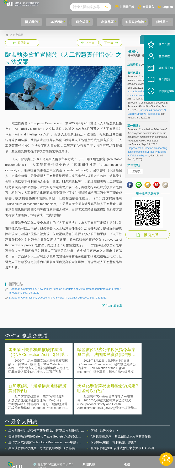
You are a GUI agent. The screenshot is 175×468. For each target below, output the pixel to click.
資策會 (130, 433)
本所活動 (48, 22)
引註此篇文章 (114, 305)
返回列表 (24, 42)
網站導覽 (91, 451)
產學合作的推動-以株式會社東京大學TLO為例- (123, 411)
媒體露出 (161, 22)
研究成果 (75, 22)
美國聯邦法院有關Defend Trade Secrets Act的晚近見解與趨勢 (44, 399)
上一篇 (88, 41)
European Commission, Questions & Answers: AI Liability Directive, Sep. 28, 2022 (57, 297)
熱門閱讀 (161, 87)
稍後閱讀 (163, 99)
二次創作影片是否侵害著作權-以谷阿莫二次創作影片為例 (46, 394)
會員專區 (161, 64)
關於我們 (21, 22)
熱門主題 (161, 52)
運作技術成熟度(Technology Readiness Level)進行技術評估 (44, 405)
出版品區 (103, 22)
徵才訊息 (91, 439)
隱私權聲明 (92, 433)
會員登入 (148, 7)
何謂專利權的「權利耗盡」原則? (113, 405)
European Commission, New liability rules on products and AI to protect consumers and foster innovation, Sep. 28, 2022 (65, 290)
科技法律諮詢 (132, 22)
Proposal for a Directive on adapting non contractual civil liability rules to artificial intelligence (147, 154)
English (168, 7)
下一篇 (110, 41)
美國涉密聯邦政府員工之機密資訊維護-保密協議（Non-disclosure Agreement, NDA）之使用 (41, 411)
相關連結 (148, 433)
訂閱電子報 (127, 7)
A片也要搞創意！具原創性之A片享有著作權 (121, 399)
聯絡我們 (91, 445)
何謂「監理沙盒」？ (105, 393)
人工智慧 (135, 173)
